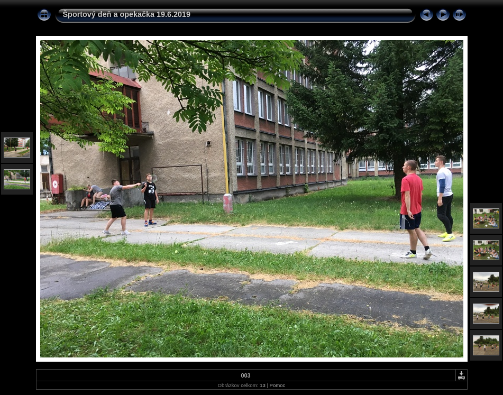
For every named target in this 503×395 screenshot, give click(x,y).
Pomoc (278, 385)
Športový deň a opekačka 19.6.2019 (127, 14)
